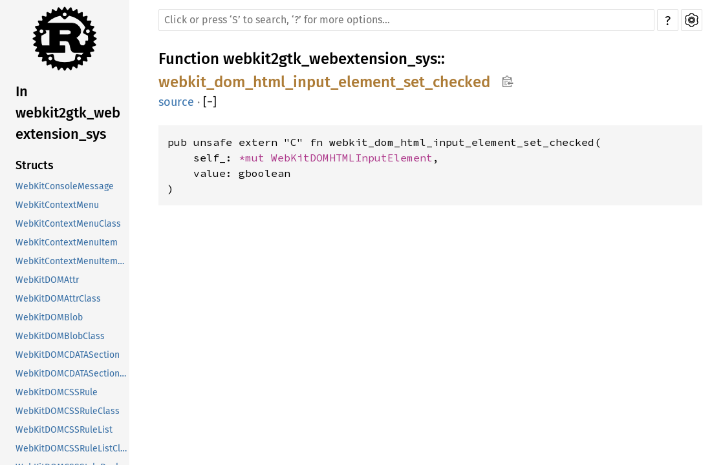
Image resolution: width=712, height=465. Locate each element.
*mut (255, 157)
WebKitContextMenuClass (68, 223)
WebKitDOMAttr (47, 279)
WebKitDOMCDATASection (68, 354)
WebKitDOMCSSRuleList (64, 429)
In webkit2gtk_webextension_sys (68, 113)
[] (210, 102)
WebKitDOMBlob (49, 317)
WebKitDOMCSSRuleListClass (72, 448)
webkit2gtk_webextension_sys (330, 59)
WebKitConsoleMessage (65, 186)
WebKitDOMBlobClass (60, 336)
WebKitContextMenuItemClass (72, 261)
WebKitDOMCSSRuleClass (68, 411)
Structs (35, 165)
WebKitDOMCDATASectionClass (72, 373)
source (176, 102)
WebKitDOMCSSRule (57, 392)
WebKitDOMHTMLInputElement (352, 157)
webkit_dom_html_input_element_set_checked (324, 82)
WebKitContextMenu (57, 205)
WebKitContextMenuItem (67, 242)
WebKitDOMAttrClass (58, 298)
